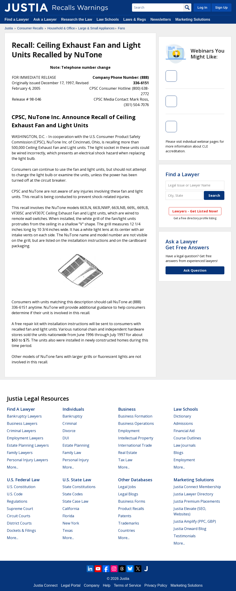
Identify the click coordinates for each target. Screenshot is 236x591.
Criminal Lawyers (21, 430)
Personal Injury (75, 459)
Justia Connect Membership (197, 486)
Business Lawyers (22, 423)
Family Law (71, 452)
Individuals (73, 409)
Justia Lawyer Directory (193, 494)
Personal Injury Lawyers (27, 459)
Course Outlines (187, 438)
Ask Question (195, 270)
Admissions (183, 423)
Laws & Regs (134, 19)
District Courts (19, 523)
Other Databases (135, 479)
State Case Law (75, 501)
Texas (67, 530)
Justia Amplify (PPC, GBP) (195, 521)
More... (12, 467)
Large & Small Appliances (96, 28)
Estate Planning (75, 445)
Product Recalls (131, 508)
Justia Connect (46, 585)
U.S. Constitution (21, 486)
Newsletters (160, 19)
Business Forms (131, 501)
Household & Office (61, 28)
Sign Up (221, 7)
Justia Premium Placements (197, 501)
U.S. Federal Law (23, 479)
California (70, 508)
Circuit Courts (18, 515)
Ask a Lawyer (45, 19)
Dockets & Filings (21, 530)
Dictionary (182, 416)
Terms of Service (127, 585)
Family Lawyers (20, 452)
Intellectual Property (135, 438)
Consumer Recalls (30, 28)
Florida (68, 515)
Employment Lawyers (25, 438)
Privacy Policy (155, 585)
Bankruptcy (72, 416)
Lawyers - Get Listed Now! (195, 211)
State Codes (72, 494)
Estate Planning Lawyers (28, 445)
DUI (65, 438)
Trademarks (128, 523)
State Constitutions (79, 486)
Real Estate (127, 452)
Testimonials (185, 535)
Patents (124, 515)
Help (106, 585)
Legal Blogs (128, 494)
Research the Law (76, 19)
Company (91, 585)
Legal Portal (70, 585)
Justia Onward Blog (190, 528)
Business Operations (136, 423)
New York (70, 523)
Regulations (17, 501)
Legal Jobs (127, 486)
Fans (121, 28)
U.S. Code (15, 494)
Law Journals (185, 445)
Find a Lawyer (17, 19)
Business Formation (135, 416)
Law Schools (107, 19)
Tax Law (125, 459)
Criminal (69, 423)
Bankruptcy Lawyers (24, 416)
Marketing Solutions (192, 19)
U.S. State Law (76, 479)
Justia (9, 28)
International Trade (135, 445)
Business (127, 409)
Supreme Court (20, 508)
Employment (129, 430)
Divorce (68, 430)
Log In (202, 7)
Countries (126, 530)
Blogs (178, 452)
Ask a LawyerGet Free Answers (187, 244)
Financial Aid (184, 430)
